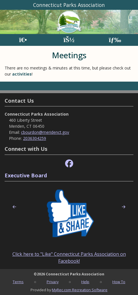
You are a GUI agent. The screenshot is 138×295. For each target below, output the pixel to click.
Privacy (52, 281)
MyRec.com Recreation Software (79, 289)
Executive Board (26, 175)
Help (85, 281)
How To (118, 281)
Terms (18, 281)
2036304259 (34, 138)
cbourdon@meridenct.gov (45, 132)
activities (22, 74)
